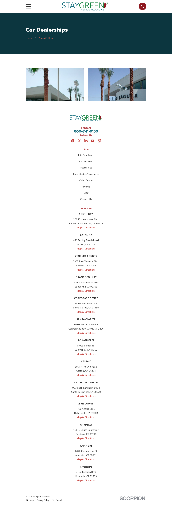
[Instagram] (99, 140)
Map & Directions (86, 227)
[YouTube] (92, 140)
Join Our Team (86, 155)
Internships (86, 167)
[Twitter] (79, 140)
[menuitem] (30, 500)
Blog (86, 192)
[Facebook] (72, 140)
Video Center (86, 180)
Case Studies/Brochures (86, 174)
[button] (55, 84)
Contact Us (86, 199)
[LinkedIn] (86, 140)
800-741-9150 (86, 131)
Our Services (86, 161)
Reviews (86, 186)
